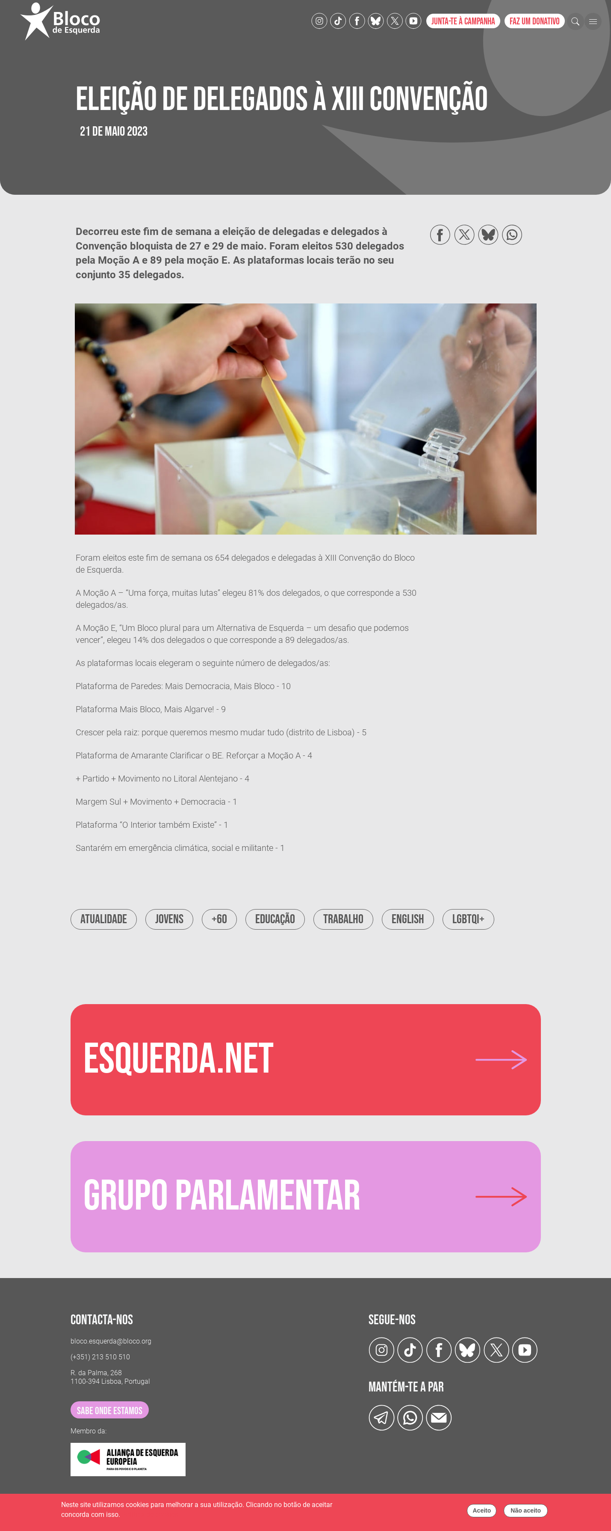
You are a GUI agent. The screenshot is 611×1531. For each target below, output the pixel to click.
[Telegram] (382, 1417)
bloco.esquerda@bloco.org (111, 1341)
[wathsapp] (410, 1417)
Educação (275, 919)
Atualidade (103, 919)
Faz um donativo (535, 21)
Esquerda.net (178, 1059)
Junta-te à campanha (463, 21)
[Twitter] (376, 20)
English (408, 919)
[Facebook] (357, 20)
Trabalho (343, 919)
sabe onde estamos (109, 1411)
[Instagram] (319, 20)
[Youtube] (413, 20)
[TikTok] (338, 20)
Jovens (169, 919)
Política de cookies (150, 1517)
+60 (219, 919)
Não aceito (526, 1512)
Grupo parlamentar (221, 1196)
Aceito (481, 1512)
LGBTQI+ (468, 919)
